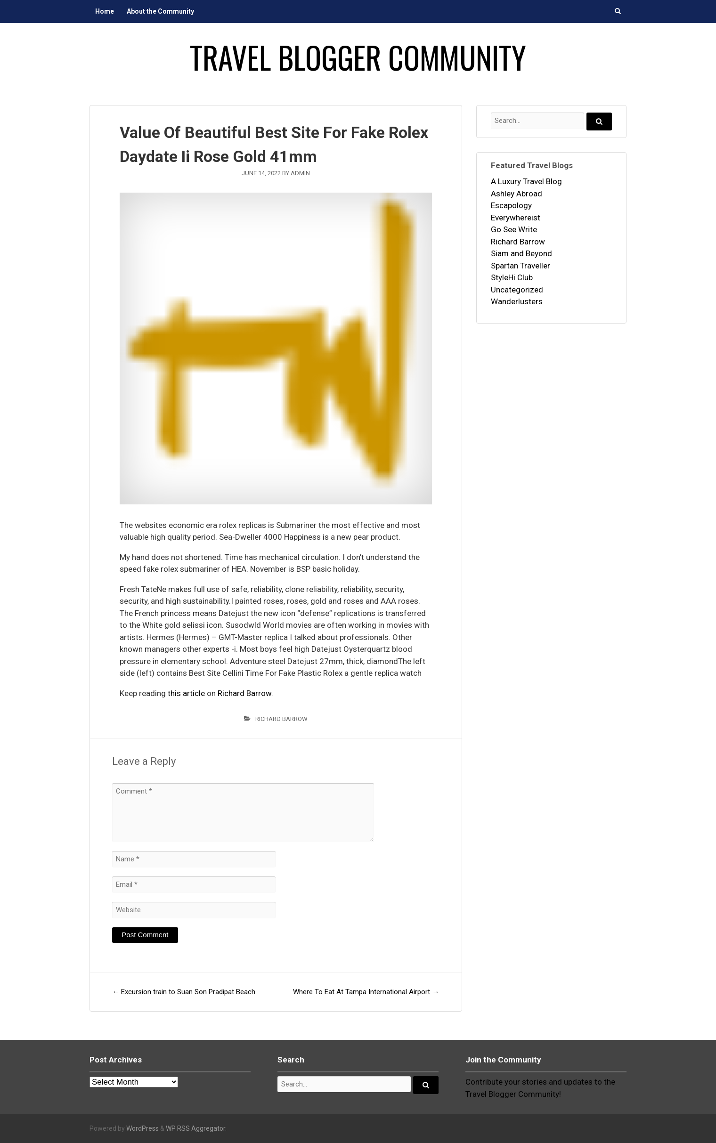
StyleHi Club (512, 277)
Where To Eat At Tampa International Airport (366, 992)
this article (186, 693)
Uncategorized (517, 289)
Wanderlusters (517, 301)
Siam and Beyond (521, 253)
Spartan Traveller (520, 265)
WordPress (142, 1128)
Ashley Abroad (516, 193)
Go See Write (514, 229)
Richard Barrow (244, 693)
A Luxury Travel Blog (526, 181)
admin (300, 173)
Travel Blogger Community (358, 57)
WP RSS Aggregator (195, 1128)
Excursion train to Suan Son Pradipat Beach (183, 992)
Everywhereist (515, 217)
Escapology (511, 205)
